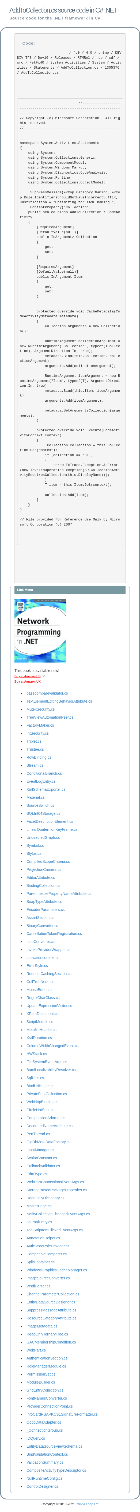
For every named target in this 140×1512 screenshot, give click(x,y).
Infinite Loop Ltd (87, 1504)
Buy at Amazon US (27, 676)
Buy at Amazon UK (27, 681)
